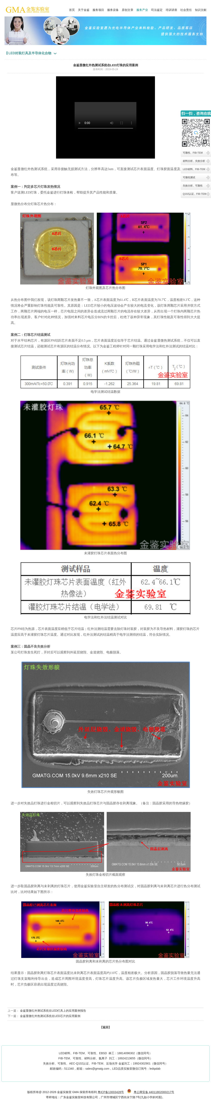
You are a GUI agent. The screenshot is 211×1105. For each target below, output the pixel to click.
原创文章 (127, 8)
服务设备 (113, 8)
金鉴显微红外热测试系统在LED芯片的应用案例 (50, 1016)
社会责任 (186, 8)
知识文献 (200, 8)
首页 (72, 8)
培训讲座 (171, 8)
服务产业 (142, 8)
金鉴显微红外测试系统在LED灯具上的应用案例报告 (53, 1010)
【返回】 (105, 1027)
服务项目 (98, 8)
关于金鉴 (83, 8)
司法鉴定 (157, 8)
